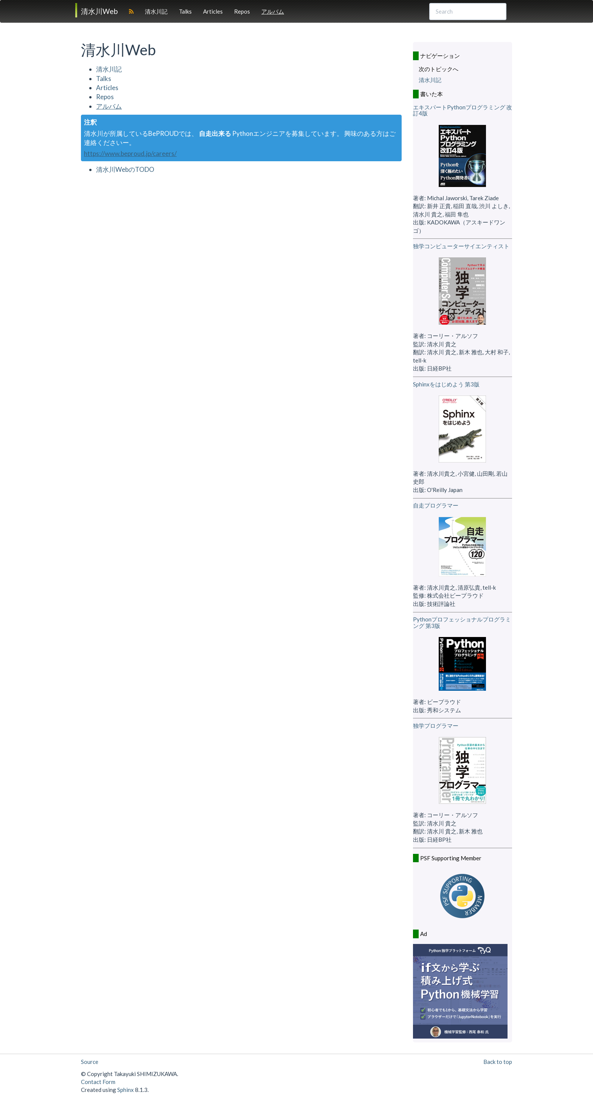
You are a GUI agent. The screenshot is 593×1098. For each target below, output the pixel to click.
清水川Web (99, 11)
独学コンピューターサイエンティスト (461, 246)
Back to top (497, 1061)
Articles (213, 11)
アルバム (272, 11)
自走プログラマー (435, 505)
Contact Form (98, 1081)
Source (89, 1061)
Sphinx (125, 1089)
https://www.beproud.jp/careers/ (130, 153)
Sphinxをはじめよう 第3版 (446, 384)
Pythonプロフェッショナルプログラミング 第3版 (462, 622)
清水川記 (156, 11)
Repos (242, 11)
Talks (185, 11)
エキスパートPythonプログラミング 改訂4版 (462, 110)
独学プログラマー (435, 725)
